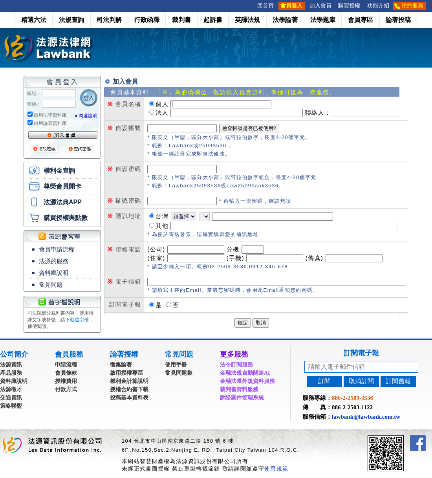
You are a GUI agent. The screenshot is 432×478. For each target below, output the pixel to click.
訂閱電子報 (361, 353)
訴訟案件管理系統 (242, 398)
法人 (162, 112)
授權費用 (66, 381)
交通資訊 (11, 398)
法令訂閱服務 (236, 365)
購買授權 (349, 6)
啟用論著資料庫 (50, 123)
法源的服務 (53, 261)
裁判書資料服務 (239, 389)
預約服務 (412, 6)
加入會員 (320, 6)
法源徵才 (11, 389)
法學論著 (285, 19)
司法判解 (109, 19)
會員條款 (66, 373)
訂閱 (324, 381)
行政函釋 (146, 19)
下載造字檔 (77, 319)
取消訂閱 (361, 381)
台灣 (162, 216)
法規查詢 (71, 19)
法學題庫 (322, 19)
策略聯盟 (11, 406)
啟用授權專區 (126, 373)
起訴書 (212, 19)
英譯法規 (247, 19)
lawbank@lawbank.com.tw (366, 417)
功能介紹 (378, 6)
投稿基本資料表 (129, 398)
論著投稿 (398, 19)
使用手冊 (176, 365)
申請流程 (66, 365)
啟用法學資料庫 (50, 115)
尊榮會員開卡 (62, 186)
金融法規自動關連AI (245, 373)
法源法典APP (63, 202)
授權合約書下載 (129, 389)
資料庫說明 (53, 273)
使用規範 (276, 468)
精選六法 (33, 19)
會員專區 (360, 19)
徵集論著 (121, 365)
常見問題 (50, 285)
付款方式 (66, 389)
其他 (162, 225)
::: (251, 6)
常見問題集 (178, 373)
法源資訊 (11, 365)
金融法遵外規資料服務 (247, 381)
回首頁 (265, 6)
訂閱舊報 (398, 381)
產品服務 (11, 373)
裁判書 (181, 19)
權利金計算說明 (129, 381)
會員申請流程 (56, 249)
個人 (162, 104)
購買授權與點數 (66, 217)
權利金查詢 (59, 170)
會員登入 (291, 6)
